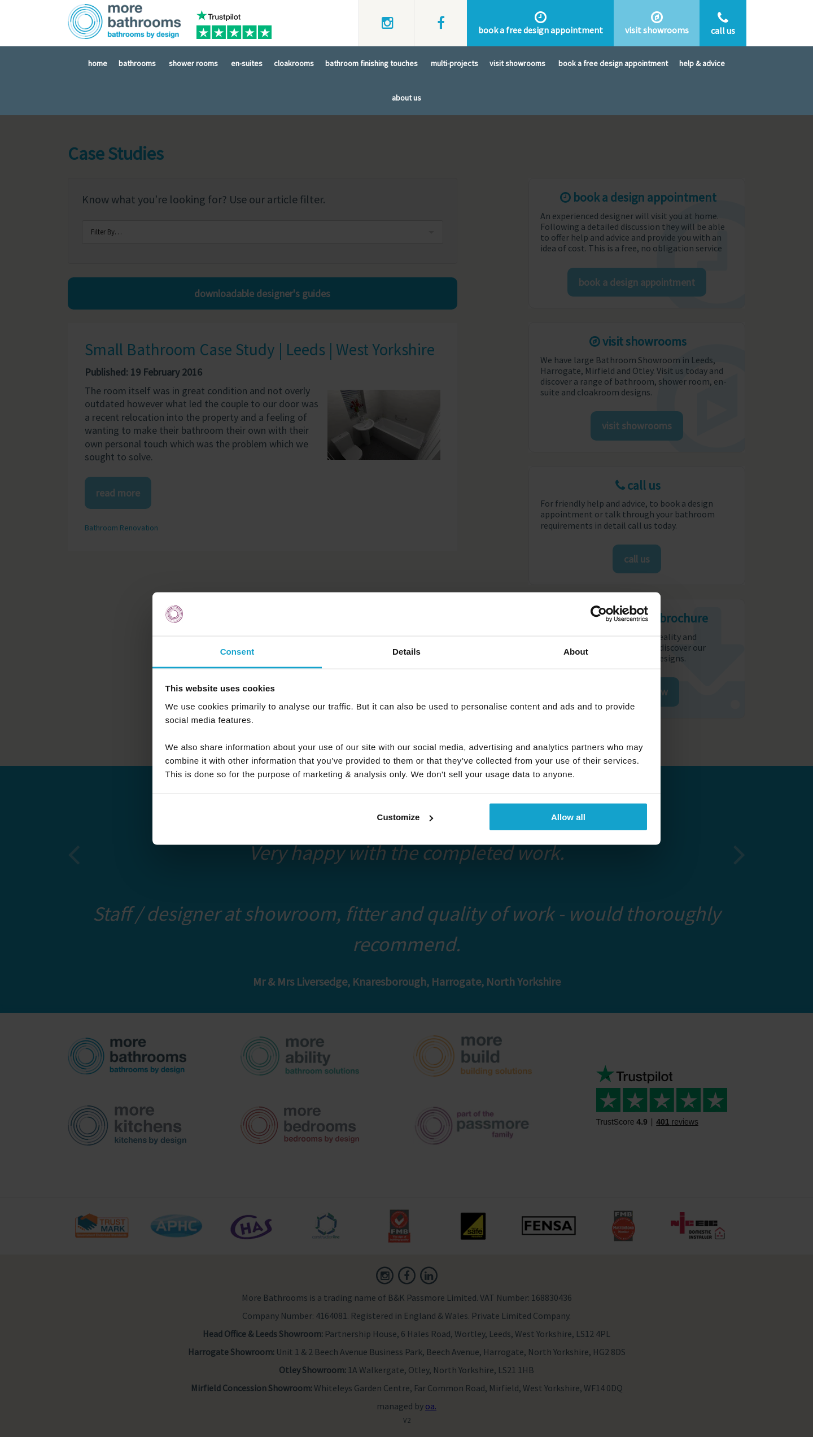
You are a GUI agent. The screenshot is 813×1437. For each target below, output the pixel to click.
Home (97, 64)
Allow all (568, 817)
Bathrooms (137, 64)
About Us (406, 99)
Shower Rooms (193, 64)
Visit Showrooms (517, 64)
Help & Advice (702, 64)
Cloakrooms (294, 64)
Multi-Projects (454, 64)
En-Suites (247, 64)
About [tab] (575, 651)
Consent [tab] (237, 651)
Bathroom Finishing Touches (371, 64)
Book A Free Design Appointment (613, 64)
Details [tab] (406, 651)
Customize (405, 817)
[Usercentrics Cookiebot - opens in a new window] (598, 614)
